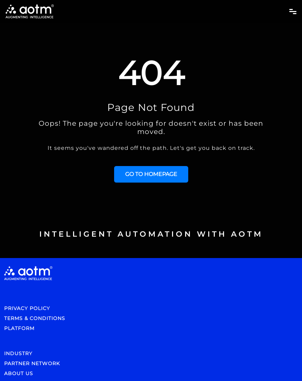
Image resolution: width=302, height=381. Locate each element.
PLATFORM (19, 328)
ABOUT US (18, 373)
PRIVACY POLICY (27, 308)
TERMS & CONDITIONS (34, 318)
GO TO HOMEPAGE (151, 174)
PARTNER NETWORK (32, 363)
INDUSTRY (18, 353)
